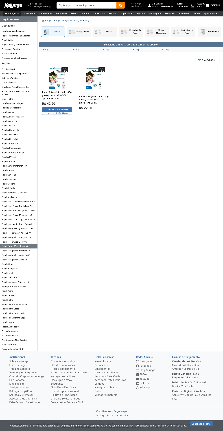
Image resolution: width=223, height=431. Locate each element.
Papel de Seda (8, 188)
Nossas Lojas (136, 3)
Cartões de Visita (9, 82)
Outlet (98, 391)
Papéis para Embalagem (13, 31)
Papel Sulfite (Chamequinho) (15, 44)
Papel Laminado (9, 277)
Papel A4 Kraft (8, 125)
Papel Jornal (7, 273)
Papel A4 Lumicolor (11, 130)
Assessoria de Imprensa (23, 398)
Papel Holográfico (10, 268)
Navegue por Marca (105, 387)
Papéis (50, 20)
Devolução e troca (61, 380)
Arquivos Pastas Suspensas (14, 73)
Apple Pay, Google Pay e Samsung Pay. (191, 394)
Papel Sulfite (7, 40)
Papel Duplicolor (9, 197)
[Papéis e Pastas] (85, 13)
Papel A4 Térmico (10, 143)
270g (165, 49)
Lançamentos (102, 368)
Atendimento (136, 6)
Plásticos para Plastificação (14, 57)
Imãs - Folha (7, 98)
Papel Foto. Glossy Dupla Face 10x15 (18, 201)
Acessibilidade (102, 361)
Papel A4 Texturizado (11, 148)
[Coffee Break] (196, 13)
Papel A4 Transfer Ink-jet (13, 152)
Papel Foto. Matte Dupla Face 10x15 (18, 219)
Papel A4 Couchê (9, 121)
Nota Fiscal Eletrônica (63, 387)
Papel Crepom (8, 183)
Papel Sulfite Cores (10, 308)
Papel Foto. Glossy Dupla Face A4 (17, 206)
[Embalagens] (155, 13)
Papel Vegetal (8, 322)
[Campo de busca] (87, 5)
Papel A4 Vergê (9, 157)
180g (87, 20)
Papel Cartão (8, 170)
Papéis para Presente (11, 107)
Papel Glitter (7, 264)
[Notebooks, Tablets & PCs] (61, 13)
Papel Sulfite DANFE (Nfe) (13, 313)
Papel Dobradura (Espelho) (14, 192)
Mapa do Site (16, 383)
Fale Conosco (17, 380)
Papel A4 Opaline (9, 134)
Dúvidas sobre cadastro (64, 365)
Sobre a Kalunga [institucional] (18, 361)
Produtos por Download (65, 391)
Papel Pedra (7, 290)
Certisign (100, 415)
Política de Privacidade (64, 395)
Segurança (57, 383)
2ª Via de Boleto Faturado (65, 398)
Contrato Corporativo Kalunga (26, 376)
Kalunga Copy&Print (21, 391)
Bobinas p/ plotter (10, 78)
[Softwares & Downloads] (184, 13)
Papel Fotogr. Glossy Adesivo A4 (16, 232)
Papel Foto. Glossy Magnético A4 (17, 215)
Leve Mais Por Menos (106, 372)
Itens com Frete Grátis (107, 376)
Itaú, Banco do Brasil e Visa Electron (189, 384)
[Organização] (126, 13)
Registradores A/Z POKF (13, 349)
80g (45, 49)
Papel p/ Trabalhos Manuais (14, 286)
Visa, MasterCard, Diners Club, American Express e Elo (186, 365)
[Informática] (99, 13)
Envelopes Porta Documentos (15, 87)
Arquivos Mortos (9, 69)
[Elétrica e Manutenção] (141, 13)
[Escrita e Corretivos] (112, 13)
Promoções (100, 365)
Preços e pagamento (63, 368)
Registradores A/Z (10, 344)
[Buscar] (120, 5)
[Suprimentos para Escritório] (170, 13)
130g (76, 49)
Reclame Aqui (114, 415)
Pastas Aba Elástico (11, 49)
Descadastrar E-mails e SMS (67, 402)
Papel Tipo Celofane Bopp (14, 317)
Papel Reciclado (9, 295)
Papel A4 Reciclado (10, 139)
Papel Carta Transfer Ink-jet (14, 165)
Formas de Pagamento (186, 357)
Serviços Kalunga (19, 387)
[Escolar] (75, 13)
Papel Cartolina (9, 174)
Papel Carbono (8, 161)
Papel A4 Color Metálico (13, 116)
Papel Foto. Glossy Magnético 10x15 (18, 210)
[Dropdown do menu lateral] (18, 19)
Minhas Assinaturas (105, 395)
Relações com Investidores (24, 402)
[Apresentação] (211, 13)
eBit (126, 415)
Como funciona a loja (63, 361)
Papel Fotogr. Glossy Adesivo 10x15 (18, 228)
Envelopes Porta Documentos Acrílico (15, 93)
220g (136, 49)
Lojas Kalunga (17, 365)
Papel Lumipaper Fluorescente (16, 282)
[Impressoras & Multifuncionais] (45, 13)
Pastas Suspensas (10, 335)
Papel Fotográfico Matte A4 (14, 259)
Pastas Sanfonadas (11, 53)
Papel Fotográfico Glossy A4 (15, 246)
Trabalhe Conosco (19, 368)
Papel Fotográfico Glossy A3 (14, 241)
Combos (99, 383)
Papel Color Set (9, 179)
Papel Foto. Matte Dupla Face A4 (17, 224)
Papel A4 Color (8, 112)
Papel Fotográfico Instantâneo (16, 35)
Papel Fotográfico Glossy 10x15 (16, 237)
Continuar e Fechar (201, 425)
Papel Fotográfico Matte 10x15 (16, 255)
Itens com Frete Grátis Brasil (110, 380)
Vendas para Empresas (23, 372)
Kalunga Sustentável (21, 395)
